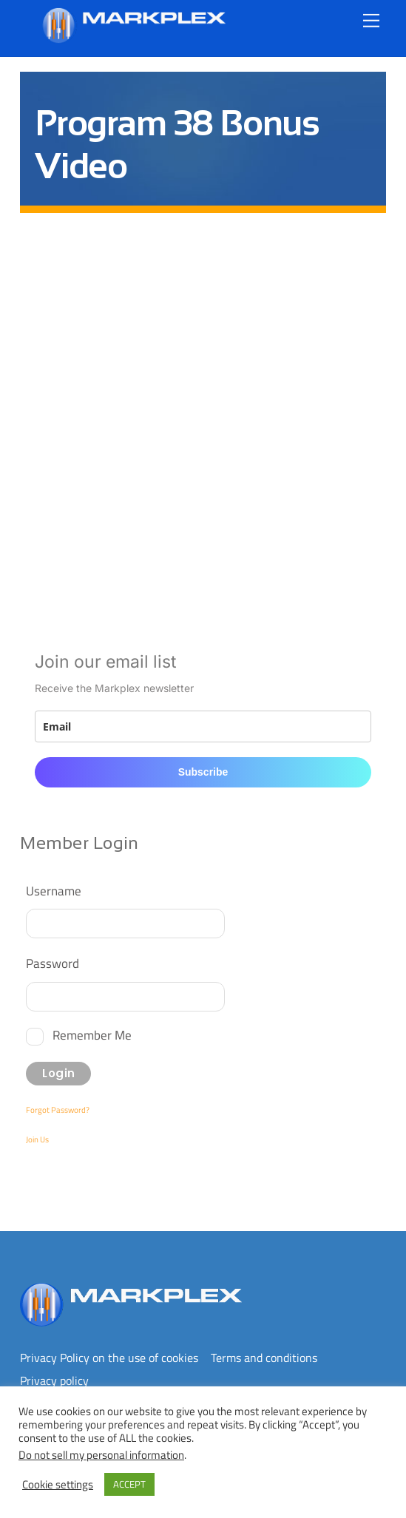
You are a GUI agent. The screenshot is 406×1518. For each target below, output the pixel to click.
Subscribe (203, 772)
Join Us (37, 1139)
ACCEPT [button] (129, 1484)
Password (52, 963)
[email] (203, 726)
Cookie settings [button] (57, 1484)
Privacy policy (54, 1380)
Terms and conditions (264, 1357)
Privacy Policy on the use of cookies (109, 1357)
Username (53, 890)
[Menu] (371, 20)
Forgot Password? (57, 1110)
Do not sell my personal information (101, 1454)
